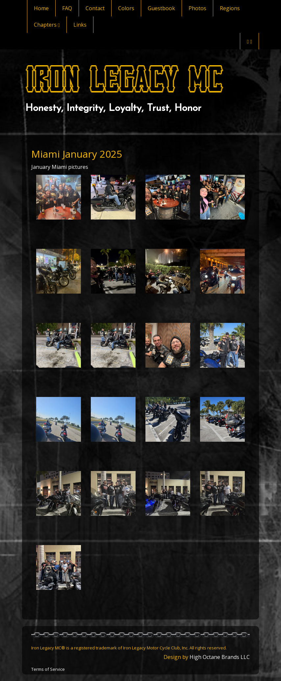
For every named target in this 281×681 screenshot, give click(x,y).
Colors (126, 8)
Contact (95, 8)
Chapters (47, 24)
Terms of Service (48, 669)
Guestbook (161, 8)
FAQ (67, 8)
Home (41, 8)
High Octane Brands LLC (220, 657)
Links (80, 24)
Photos (197, 8)
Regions (230, 8)
